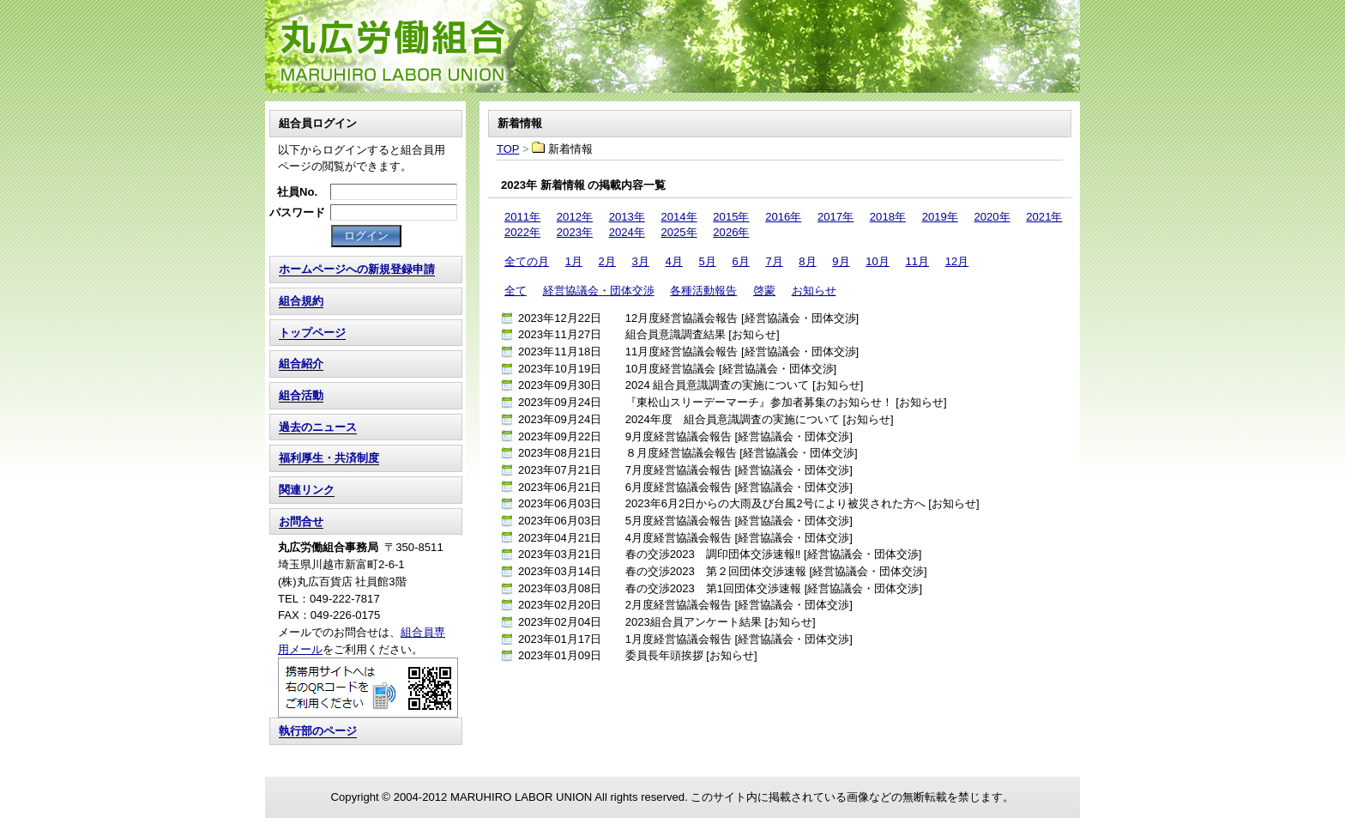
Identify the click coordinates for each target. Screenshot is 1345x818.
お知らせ (814, 290)
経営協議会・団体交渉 (598, 290)
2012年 (575, 216)
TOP (672, 46)
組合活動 (301, 395)
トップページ (312, 332)
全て (515, 290)
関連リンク (307, 489)
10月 (878, 261)
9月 (840, 261)
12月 (957, 261)
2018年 (888, 216)
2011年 (522, 216)
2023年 (575, 232)
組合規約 (301, 300)
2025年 (678, 232)
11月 (917, 261)
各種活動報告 (703, 290)
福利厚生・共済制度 (329, 457)
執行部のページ (318, 730)
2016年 (783, 216)
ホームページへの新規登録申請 (357, 269)
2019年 (940, 216)
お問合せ (301, 521)
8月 (807, 261)
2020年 (992, 216)
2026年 (731, 232)
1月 (573, 261)
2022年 (522, 232)
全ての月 (526, 261)
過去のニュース (318, 427)
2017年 (835, 216)
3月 (640, 261)
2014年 (678, 216)
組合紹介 (301, 363)
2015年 (731, 216)
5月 (706, 261)
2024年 (627, 232)
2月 (607, 261)
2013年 (627, 216)
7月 (773, 261)
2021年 (1044, 216)
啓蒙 (764, 290)
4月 (674, 261)
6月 (740, 261)
